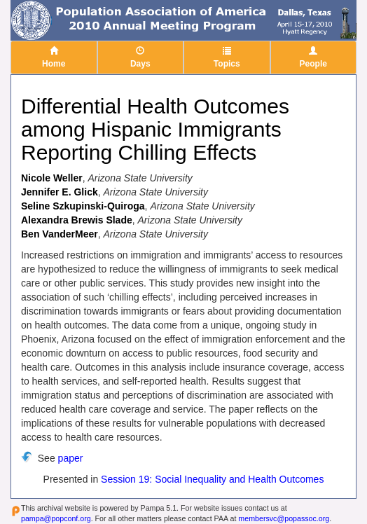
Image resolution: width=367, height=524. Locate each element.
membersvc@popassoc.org (283, 518)
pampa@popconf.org (56, 518)
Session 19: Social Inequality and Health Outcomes (212, 479)
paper (70, 458)
